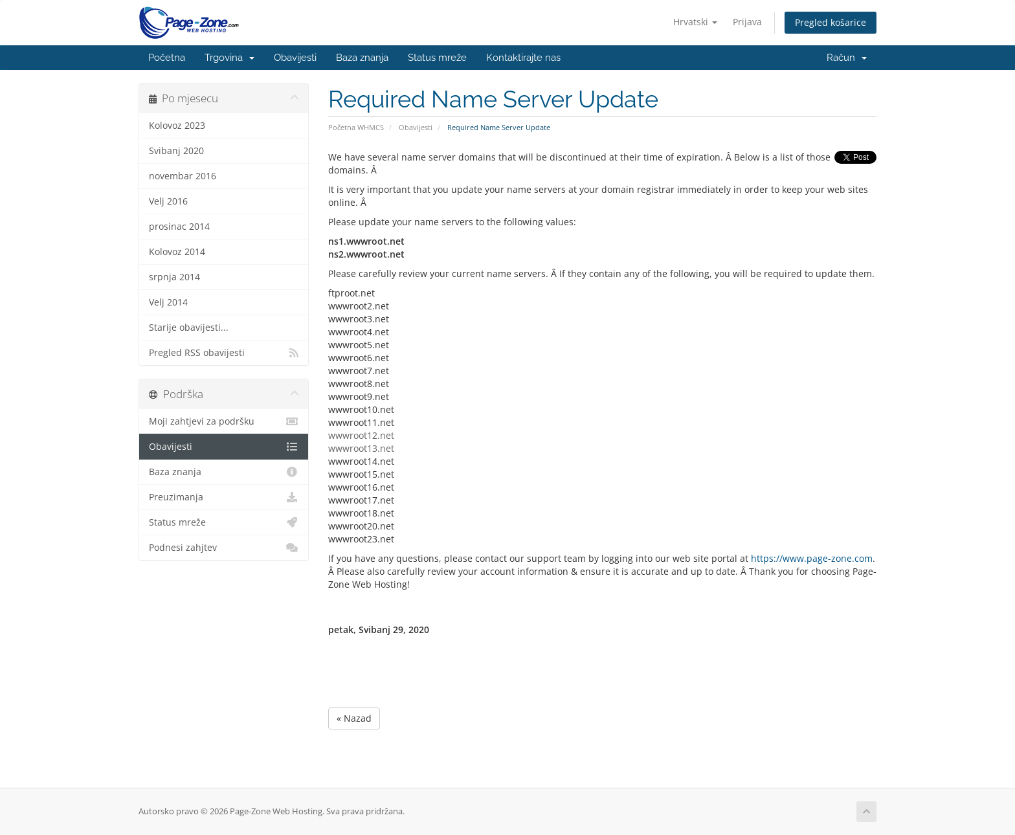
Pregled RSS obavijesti (223, 353)
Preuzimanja (223, 497)
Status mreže (437, 57)
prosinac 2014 (179, 226)
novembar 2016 (182, 176)
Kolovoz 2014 (177, 252)
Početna (166, 57)
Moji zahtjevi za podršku (223, 421)
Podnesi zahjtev (223, 547)
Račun (847, 57)
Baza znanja (362, 57)
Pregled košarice (830, 22)
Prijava (747, 22)
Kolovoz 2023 (177, 125)
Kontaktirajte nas (523, 57)
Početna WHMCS (356, 127)
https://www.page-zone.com (812, 558)
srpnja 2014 (174, 277)
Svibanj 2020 (176, 151)
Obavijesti (295, 57)
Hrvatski (695, 22)
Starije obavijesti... (189, 327)
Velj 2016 (168, 201)
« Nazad (354, 718)
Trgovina (229, 57)
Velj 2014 (168, 302)
